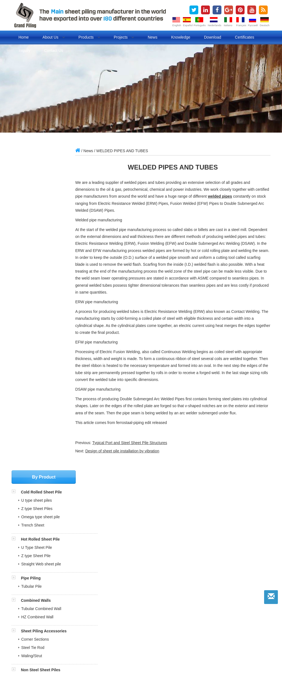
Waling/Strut (31, 332)
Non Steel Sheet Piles (40, 346)
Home (23, 37)
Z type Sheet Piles (37, 184)
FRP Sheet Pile (34, 362)
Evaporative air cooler (86, 661)
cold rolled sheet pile (149, 655)
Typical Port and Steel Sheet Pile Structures (137, 449)
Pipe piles (221, 655)
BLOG (239, 655)
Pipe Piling (31, 254)
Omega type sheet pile (40, 193)
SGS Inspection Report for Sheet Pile (50, 536)
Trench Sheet (32, 201)
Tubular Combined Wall (41, 285)
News (152, 37)
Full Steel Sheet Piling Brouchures (47, 524)
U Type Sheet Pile (36, 223)
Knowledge (180, 37)
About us (53, 37)
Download (212, 37)
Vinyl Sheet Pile (34, 354)
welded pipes (242, 196)
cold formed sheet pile (190, 655)
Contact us (53, 50)
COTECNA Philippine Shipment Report (51, 530)
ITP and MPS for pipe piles (41, 549)
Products (89, 37)
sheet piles (31, 655)
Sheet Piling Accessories (44, 307)
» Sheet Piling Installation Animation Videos (52, 602)
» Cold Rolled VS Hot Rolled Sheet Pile (48, 589)
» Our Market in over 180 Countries (45, 577)
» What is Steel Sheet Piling (38, 583)
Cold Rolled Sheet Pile (41, 168)
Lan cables (212, 661)
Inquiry (24, 50)
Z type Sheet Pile (36, 232)
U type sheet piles (36, 176)
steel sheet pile (81, 655)
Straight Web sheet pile (41, 240)
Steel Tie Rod (32, 323)
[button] (16, 168)
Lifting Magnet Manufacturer (175, 661)
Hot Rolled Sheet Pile (40, 215)
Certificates (244, 37)
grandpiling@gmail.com (42, 445)
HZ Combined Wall (37, 293)
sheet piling (55, 655)
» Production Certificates (36, 571)
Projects (124, 37)
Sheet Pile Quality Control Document (49, 555)
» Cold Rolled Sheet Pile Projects (43, 596)
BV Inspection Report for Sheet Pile (48, 543)
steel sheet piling (113, 655)
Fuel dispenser (50, 661)
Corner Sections (35, 315)
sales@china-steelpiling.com (46, 437)
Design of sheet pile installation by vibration (130, 458)
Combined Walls (36, 276)
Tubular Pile (31, 262)
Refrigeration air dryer (127, 661)
